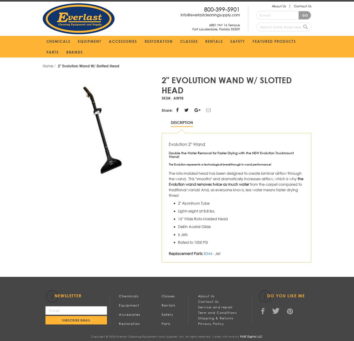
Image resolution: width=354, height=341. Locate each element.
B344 (208, 253)
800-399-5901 (222, 9)
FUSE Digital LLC (251, 336)
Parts (166, 323)
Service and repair (215, 307)
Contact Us (302, 6)
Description (182, 122)
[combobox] (283, 27)
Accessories (129, 314)
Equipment (129, 305)
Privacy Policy (211, 323)
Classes (168, 296)
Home (48, 65)
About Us (279, 6)
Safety (167, 314)
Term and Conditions (217, 312)
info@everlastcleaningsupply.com (210, 14)
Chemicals (128, 296)
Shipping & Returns (215, 318)
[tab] (182, 123)
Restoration (129, 323)
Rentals (168, 305)
